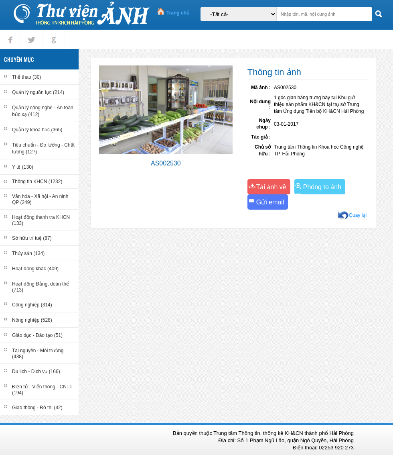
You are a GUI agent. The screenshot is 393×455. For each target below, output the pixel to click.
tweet (29, 33)
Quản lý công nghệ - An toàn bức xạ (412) (42, 111)
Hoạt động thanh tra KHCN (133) (41, 220)
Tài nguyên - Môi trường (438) (37, 353)
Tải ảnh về (271, 187)
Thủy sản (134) (28, 253)
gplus (52, 33)
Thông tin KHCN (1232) (37, 181)
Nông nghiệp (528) (32, 320)
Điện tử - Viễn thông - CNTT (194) (42, 390)
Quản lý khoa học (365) (37, 130)
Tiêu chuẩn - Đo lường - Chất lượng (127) (43, 148)
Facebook (10, 33)
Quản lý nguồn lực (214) (38, 92)
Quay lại (358, 215)
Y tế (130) (22, 167)
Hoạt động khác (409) (35, 268)
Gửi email (270, 202)
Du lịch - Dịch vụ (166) (36, 371)
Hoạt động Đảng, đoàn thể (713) (40, 287)
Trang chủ (177, 13)
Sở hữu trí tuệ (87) (32, 238)
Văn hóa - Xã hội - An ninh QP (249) (40, 199)
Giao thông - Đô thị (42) (37, 407)
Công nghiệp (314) (32, 305)
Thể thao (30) (26, 77)
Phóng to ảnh (322, 187)
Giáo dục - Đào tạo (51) (37, 335)
